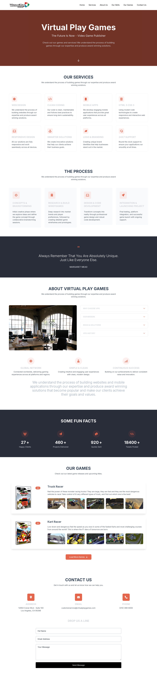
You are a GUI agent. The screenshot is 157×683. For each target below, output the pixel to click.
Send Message (78, 665)
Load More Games (78, 557)
